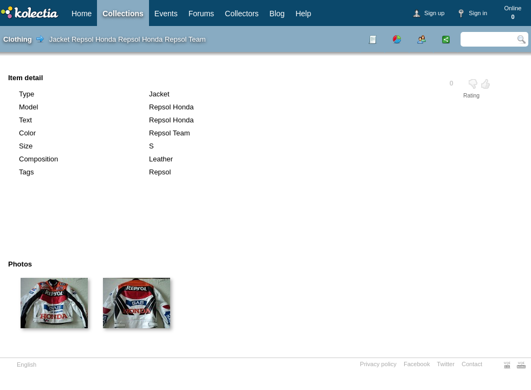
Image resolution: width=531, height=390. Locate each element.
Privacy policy (378, 364)
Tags (26, 172)
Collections (122, 13)
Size (26, 146)
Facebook (417, 364)
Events (166, 13)
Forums (201, 13)
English (26, 364)
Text (25, 120)
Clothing (17, 39)
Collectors (241, 13)
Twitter (446, 364)
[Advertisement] (235, 222)
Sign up (434, 13)
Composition (38, 159)
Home (82, 13)
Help (303, 13)
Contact (472, 364)
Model (28, 107)
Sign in (478, 13)
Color (27, 133)
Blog (276, 13)
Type (26, 94)
